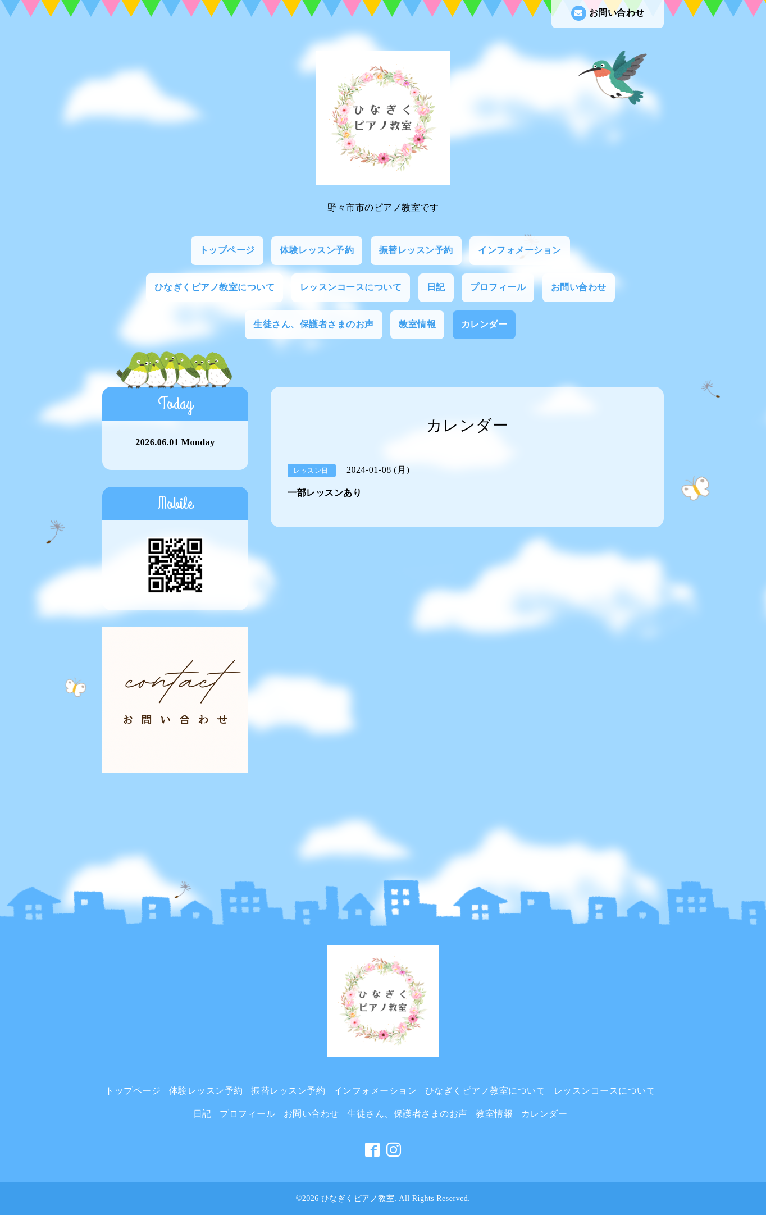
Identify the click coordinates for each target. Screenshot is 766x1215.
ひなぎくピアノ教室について (214, 287)
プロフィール (498, 287)
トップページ (227, 250)
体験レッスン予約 (317, 250)
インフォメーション (520, 250)
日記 (436, 287)
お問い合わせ (608, 13)
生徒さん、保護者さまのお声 (313, 324)
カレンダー (484, 324)
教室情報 (417, 324)
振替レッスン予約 (416, 250)
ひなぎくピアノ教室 (358, 1198)
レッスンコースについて (351, 287)
